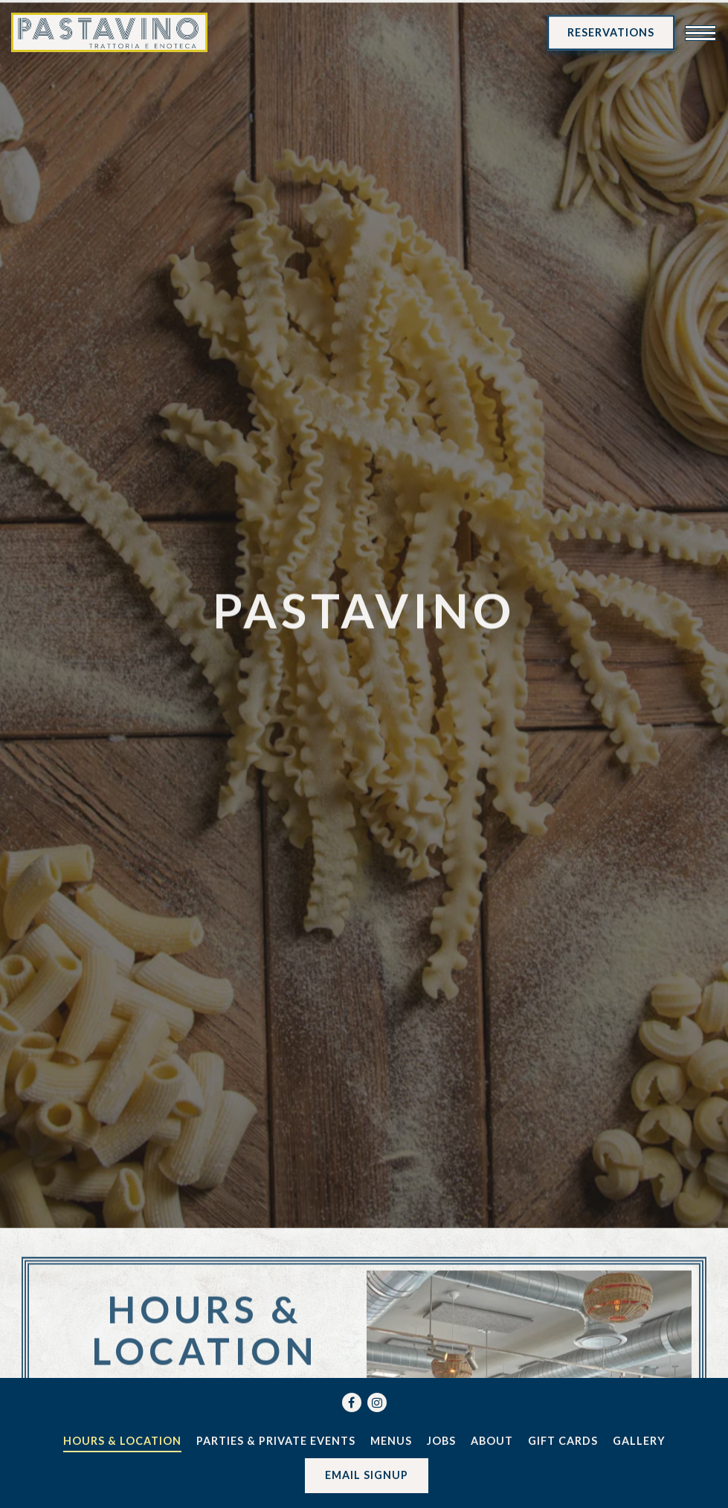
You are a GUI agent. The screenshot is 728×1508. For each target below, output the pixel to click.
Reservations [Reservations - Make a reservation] (610, 32)
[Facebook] (351, 1402)
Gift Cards (563, 1440)
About (492, 1440)
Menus (391, 1440)
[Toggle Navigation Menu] (700, 33)
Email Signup (366, 1475)
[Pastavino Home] (109, 32)
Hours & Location (122, 1440)
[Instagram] (377, 1402)
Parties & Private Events (275, 1440)
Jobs (441, 1440)
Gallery (639, 1440)
